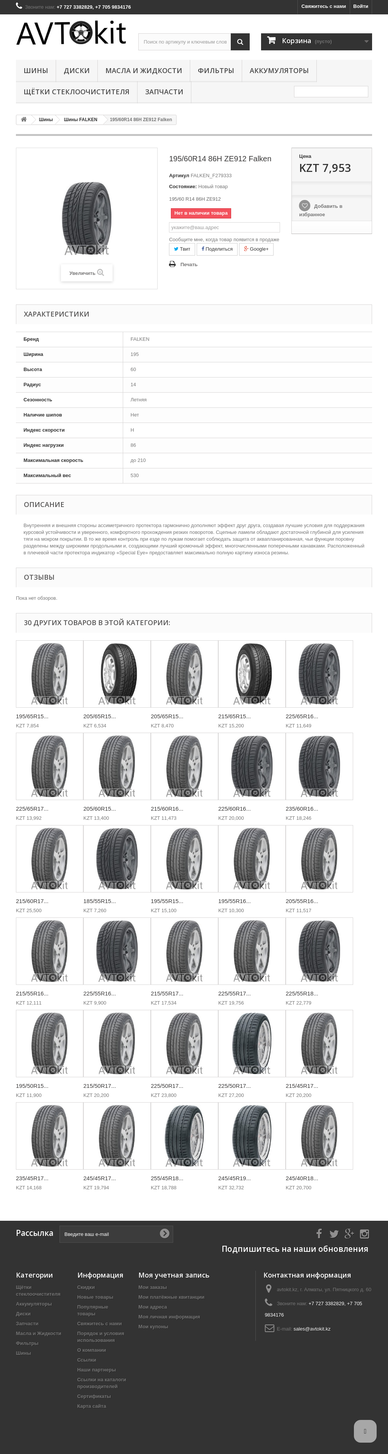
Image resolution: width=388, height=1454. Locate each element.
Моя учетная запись (174, 1274)
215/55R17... (167, 993)
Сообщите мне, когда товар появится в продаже (224, 239)
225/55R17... (234, 993)
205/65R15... (99, 716)
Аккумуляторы (279, 70)
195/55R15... (167, 901)
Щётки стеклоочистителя (76, 91)
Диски (77, 70)
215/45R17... (302, 1086)
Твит (182, 249)
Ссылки (86, 1360)
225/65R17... (32, 808)
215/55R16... (32, 993)
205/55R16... (302, 901)
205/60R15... (99, 808)
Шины (35, 70)
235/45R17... (32, 1178)
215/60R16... (167, 808)
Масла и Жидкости (143, 70)
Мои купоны (153, 1326)
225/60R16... (234, 808)
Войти (360, 6)
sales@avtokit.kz (312, 1329)
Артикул (179, 175)
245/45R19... (234, 1178)
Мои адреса (152, 1307)
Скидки (86, 1287)
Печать (188, 264)
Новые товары (95, 1297)
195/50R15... (32, 1086)
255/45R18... (167, 1178)
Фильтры (216, 70)
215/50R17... (99, 1086)
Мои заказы (152, 1287)
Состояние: (183, 186)
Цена (305, 156)
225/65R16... (302, 716)
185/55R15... (99, 901)
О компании (91, 1350)
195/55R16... (234, 901)
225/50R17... (167, 1086)
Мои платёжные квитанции (171, 1297)
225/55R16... (99, 993)
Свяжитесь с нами (324, 6)
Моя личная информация (169, 1317)
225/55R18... (302, 993)
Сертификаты (94, 1396)
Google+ (256, 249)
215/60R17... (32, 901)
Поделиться (217, 249)
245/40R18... (302, 1178)
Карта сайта (91, 1406)
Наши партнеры (96, 1370)
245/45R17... (99, 1178)
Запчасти (164, 91)
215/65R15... (234, 716)
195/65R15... (32, 716)
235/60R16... (302, 808)
